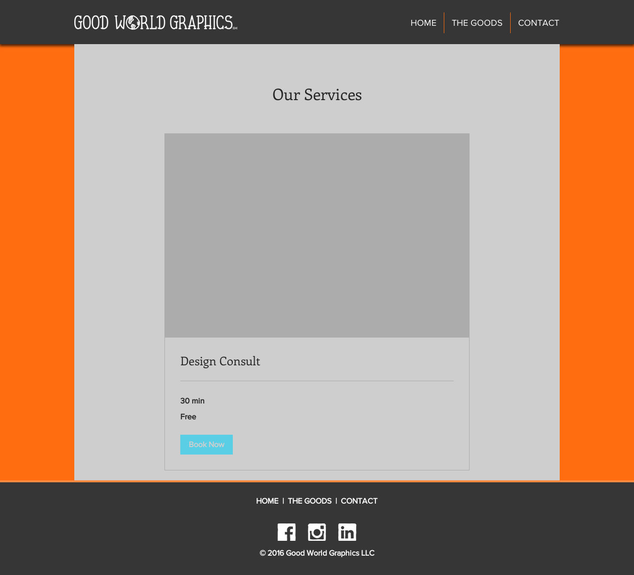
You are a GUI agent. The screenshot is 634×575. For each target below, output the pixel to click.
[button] (206, 445)
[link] (317, 361)
